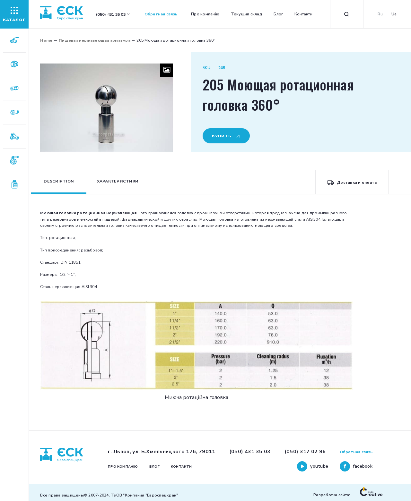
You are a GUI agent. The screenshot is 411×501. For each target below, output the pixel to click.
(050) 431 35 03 (250, 451)
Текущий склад (246, 14)
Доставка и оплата (352, 182)
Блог (278, 14)
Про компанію (205, 14)
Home (46, 40)
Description (59, 181)
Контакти (303, 14)
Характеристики (117, 181)
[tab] (58, 182)
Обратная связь (160, 14)
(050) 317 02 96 (305, 451)
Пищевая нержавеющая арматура (94, 40)
